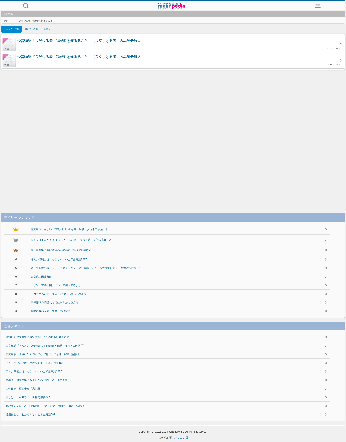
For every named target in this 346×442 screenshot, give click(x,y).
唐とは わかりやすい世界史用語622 (28, 397)
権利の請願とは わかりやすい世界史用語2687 (59, 259)
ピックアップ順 (11, 29)
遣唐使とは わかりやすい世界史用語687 (30, 414)
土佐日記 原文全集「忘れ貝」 (24, 388)
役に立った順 (31, 29)
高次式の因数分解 (41, 276)
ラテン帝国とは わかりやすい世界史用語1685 (34, 371)
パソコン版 (181, 437)
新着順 (47, 29)
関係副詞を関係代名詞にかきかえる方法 (54, 302)
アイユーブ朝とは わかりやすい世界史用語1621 (35, 362)
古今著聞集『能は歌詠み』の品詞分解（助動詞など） (62, 250)
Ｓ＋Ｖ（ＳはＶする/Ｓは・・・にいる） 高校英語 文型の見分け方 (71, 239)
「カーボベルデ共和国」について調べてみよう (58, 293)
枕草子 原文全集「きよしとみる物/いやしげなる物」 (38, 380)
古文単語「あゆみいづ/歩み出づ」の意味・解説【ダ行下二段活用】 (46, 345)
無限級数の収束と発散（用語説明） (52, 311)
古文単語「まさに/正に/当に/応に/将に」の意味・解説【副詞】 (43, 354)
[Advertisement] (173, 137)
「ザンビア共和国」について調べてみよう (56, 285)
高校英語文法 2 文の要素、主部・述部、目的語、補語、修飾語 (45, 405)
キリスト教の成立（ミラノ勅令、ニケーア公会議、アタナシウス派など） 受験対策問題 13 (86, 268)
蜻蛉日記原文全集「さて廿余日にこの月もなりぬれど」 (39, 337)
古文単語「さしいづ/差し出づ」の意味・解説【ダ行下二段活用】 (69, 229)
